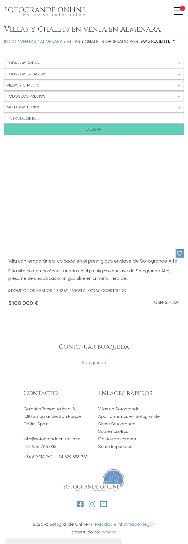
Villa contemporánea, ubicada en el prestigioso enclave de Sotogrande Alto (92, 261)
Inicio (10, 41)
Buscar (94, 129)
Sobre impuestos (115, 446)
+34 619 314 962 (38, 456)
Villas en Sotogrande (119, 408)
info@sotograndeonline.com (52, 438)
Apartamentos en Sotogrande (129, 416)
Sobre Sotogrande (116, 423)
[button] (8, 196)
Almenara (51, 41)
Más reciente (156, 41)
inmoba (109, 532)
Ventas (28, 41)
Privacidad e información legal (122, 524)
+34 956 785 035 (40, 446)
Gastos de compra (117, 438)
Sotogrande (94, 362)
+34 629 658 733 (72, 456)
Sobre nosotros (113, 431)
